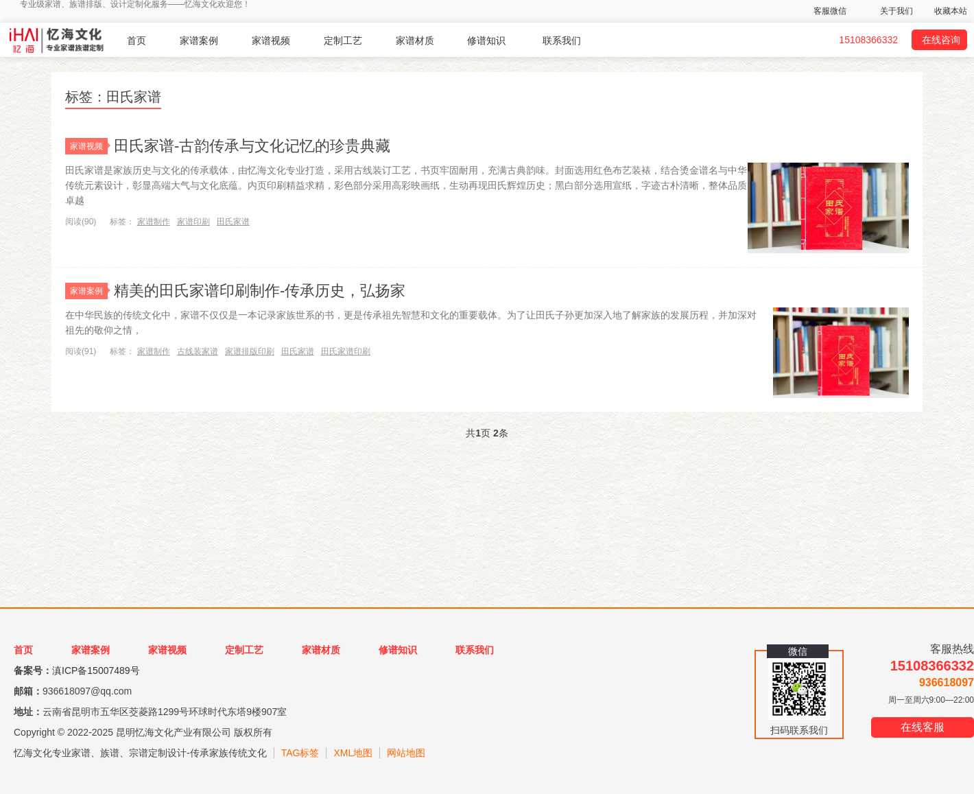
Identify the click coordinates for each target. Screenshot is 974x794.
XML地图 (352, 752)
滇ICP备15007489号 (96, 670)
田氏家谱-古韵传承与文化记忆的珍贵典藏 (252, 145)
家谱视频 (271, 40)
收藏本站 (950, 11)
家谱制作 (153, 221)
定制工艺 (343, 40)
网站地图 (406, 752)
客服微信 (829, 11)
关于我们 (896, 11)
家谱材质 (415, 40)
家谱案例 (199, 40)
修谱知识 (486, 40)
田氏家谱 (233, 221)
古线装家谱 (197, 351)
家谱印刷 (193, 221)
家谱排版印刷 (249, 351)
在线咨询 (941, 39)
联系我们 (562, 40)
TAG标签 (300, 752)
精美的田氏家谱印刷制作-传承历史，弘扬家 (259, 290)
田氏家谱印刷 (345, 351)
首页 (136, 40)
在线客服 (923, 727)
